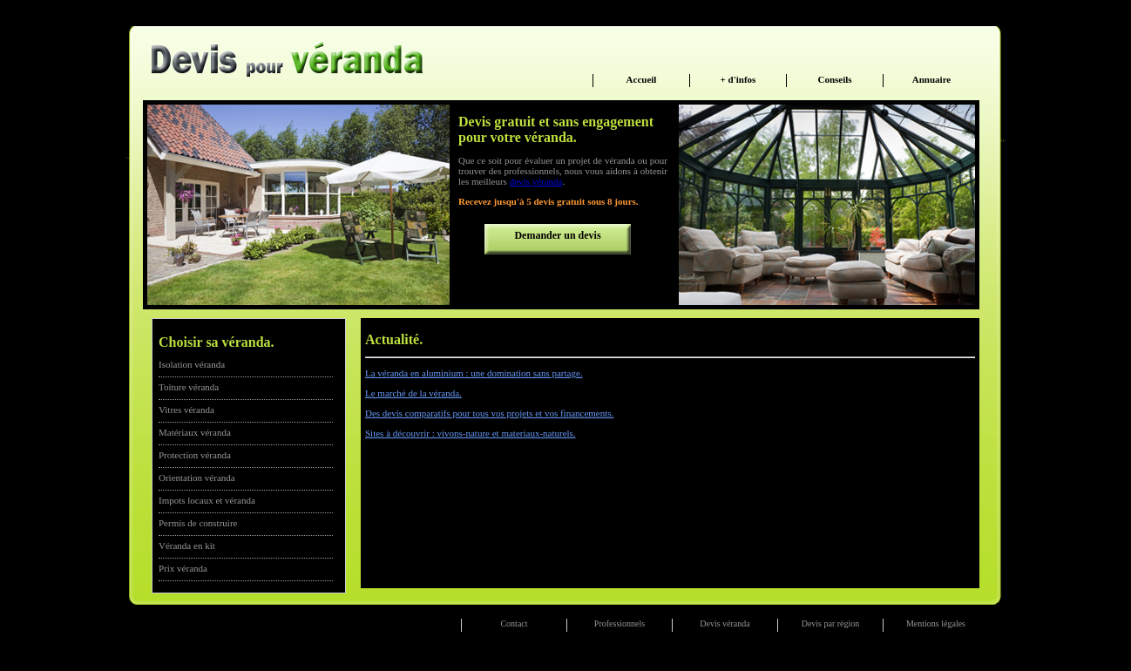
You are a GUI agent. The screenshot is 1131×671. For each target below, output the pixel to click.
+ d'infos (738, 79)
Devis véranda (724, 623)
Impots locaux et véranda (207, 500)
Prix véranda (183, 568)
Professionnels (619, 623)
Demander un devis (557, 235)
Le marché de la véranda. (413, 393)
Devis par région (831, 623)
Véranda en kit (187, 545)
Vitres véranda (186, 409)
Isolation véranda (192, 364)
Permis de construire (198, 523)
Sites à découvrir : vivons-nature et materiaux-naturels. (470, 433)
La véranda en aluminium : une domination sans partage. (474, 373)
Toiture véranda (189, 387)
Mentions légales (935, 623)
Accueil (641, 79)
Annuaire (931, 79)
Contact (513, 623)
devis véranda (536, 181)
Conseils (834, 79)
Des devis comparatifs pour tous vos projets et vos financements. (489, 413)
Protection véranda (195, 455)
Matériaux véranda (195, 432)
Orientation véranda (197, 477)
